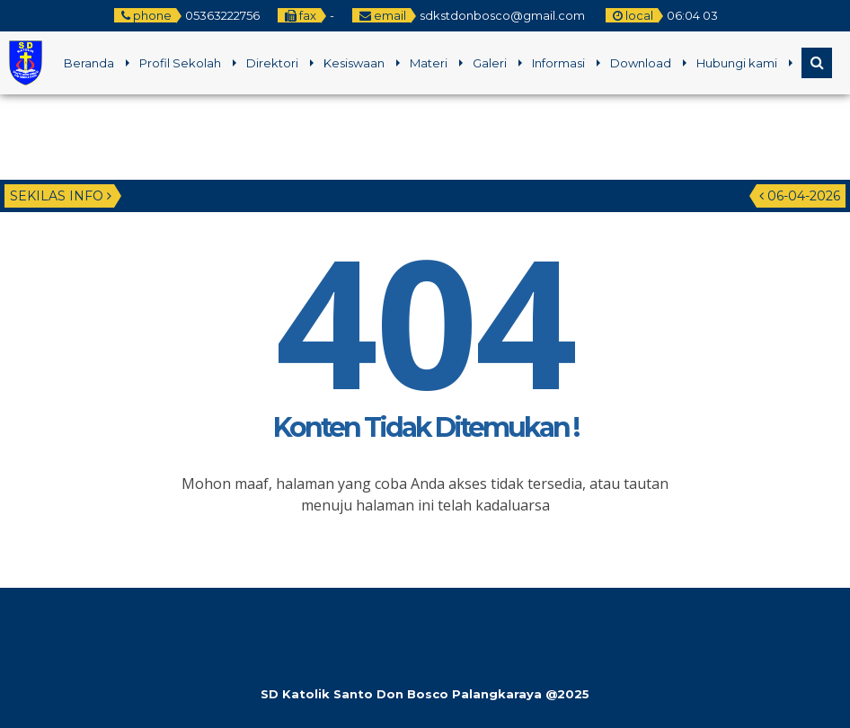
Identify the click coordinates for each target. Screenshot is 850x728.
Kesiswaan (354, 63)
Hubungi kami (736, 63)
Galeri (490, 63)
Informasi (558, 63)
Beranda (89, 63)
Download (640, 63)
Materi (428, 63)
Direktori (272, 63)
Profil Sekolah (180, 63)
